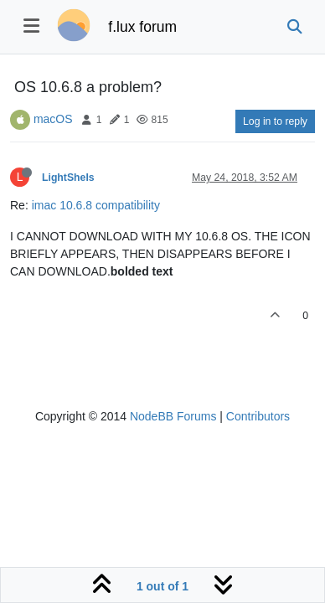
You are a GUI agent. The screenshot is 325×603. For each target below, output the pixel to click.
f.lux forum (142, 26)
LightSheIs (68, 177)
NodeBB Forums (173, 416)
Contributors (258, 416)
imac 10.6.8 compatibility (96, 205)
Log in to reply (275, 121)
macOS (53, 119)
